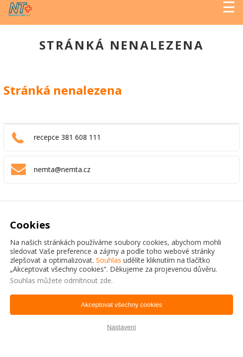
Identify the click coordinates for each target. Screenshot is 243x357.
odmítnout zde (87, 280)
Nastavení (121, 327)
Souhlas (108, 260)
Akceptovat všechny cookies (121, 304)
